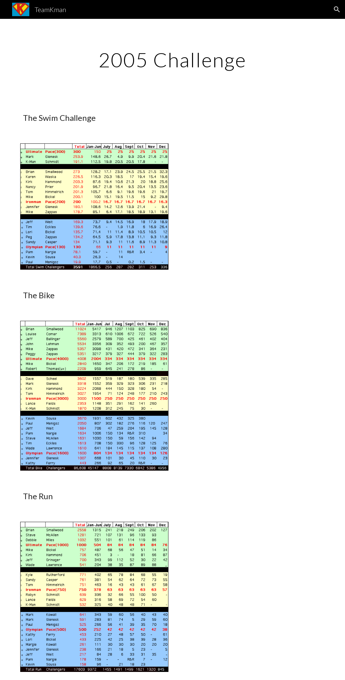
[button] (337, 9)
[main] (172, 59)
